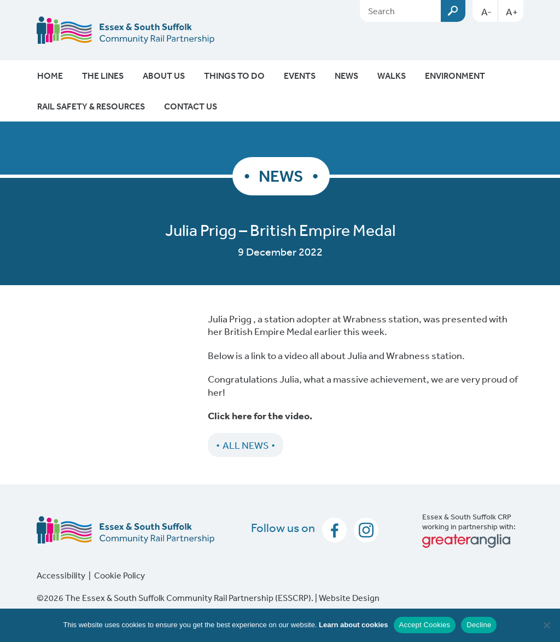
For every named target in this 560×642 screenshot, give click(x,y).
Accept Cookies (425, 625)
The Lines (103, 75)
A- (486, 11)
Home (50, 75)
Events (300, 75)
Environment (455, 75)
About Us (164, 75)
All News (246, 445)
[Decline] (546, 625)
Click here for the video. (260, 415)
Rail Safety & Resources (91, 106)
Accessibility (61, 575)
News (346, 75)
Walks (391, 75)
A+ (512, 11)
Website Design (349, 597)
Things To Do (234, 75)
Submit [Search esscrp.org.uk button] (453, 11)
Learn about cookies (353, 625)
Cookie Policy (119, 575)
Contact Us (190, 106)
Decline (478, 625)
